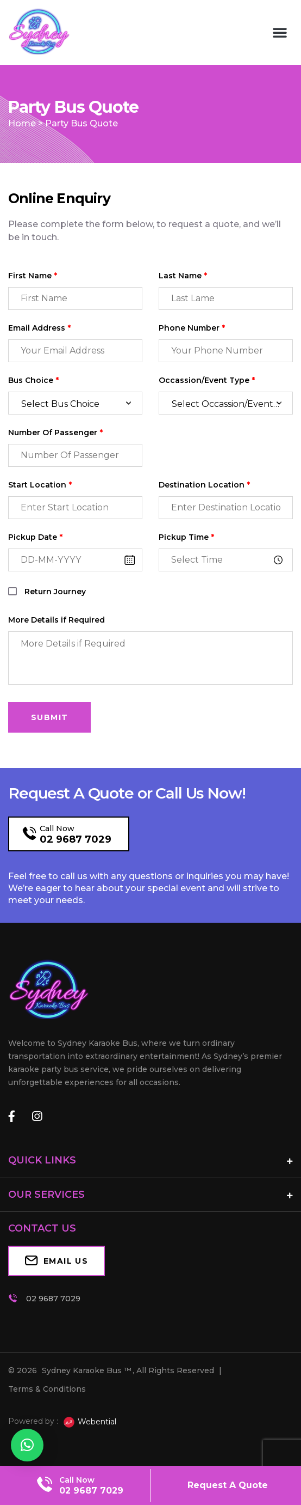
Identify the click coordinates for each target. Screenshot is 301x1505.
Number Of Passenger (55, 432)
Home (22, 123)
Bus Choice (33, 380)
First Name (32, 276)
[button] (279, 32)
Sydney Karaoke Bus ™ (86, 1370)
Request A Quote (227, 1485)
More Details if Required (56, 620)
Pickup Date (35, 537)
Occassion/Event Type (207, 380)
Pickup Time (186, 537)
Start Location (40, 485)
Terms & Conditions (47, 1389)
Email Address (39, 328)
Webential (89, 1422)
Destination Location (204, 485)
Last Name (183, 276)
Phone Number (192, 328)
